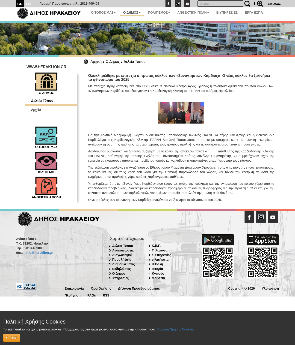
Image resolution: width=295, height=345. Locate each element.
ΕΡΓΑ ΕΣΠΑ (254, 12)
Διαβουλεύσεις (123, 264)
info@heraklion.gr (39, 252)
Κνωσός (158, 273)
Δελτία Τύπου (135, 62)
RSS (106, 295)
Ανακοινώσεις (123, 250)
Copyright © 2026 (241, 288)
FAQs (91, 295)
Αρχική (96, 62)
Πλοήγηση (72, 295)
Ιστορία (157, 269)
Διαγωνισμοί (122, 255)
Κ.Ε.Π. (156, 246)
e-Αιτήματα (160, 259)
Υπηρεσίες (120, 278)
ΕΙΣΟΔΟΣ (274, 4)
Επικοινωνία (74, 288)
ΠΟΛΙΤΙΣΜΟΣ (159, 12)
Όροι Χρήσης (101, 288)
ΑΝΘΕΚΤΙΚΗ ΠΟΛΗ (193, 12)
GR (20, 4)
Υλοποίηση (270, 288)
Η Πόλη (157, 264)
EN (28, 4)
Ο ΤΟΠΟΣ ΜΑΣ (103, 12)
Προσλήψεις (121, 259)
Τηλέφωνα (160, 250)
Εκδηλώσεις (121, 269)
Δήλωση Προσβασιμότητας (139, 288)
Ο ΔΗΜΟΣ (131, 12)
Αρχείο (36, 110)
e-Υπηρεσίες (161, 255)
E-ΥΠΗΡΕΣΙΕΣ (227, 12)
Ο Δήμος (113, 62)
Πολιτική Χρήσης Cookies (175, 329)
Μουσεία (158, 278)
